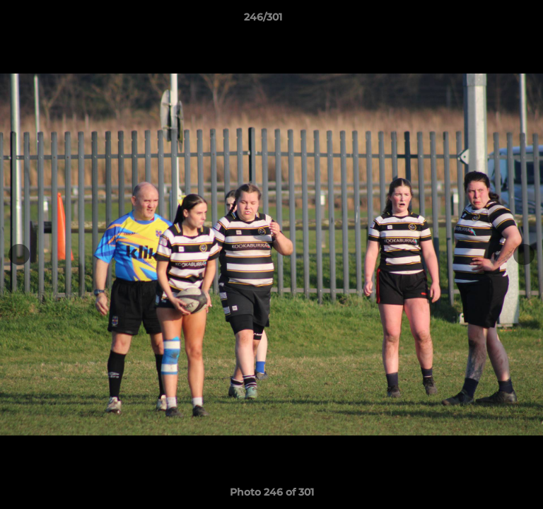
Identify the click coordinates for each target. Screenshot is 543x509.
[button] (492, 20)
